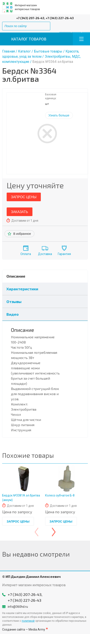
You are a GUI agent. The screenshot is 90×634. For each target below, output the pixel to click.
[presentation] (36, 532)
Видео (12, 314)
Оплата (25, 254)
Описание (15, 276)
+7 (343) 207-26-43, (30, 18)
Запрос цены (24, 197)
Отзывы (13, 301)
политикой (28, 620)
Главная (8, 51)
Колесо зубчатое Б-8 (60, 495)
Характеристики (22, 288)
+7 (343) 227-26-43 (60, 18)
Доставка (45, 254)
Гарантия (64, 254)
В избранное (22, 233)
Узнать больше (59, 115)
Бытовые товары (48, 51)
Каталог (24, 51)
